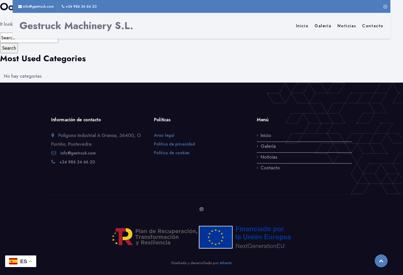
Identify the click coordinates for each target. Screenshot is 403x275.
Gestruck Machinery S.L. (76, 26)
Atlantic (226, 262)
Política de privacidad (174, 144)
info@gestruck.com (78, 153)
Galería (323, 25)
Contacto (372, 25)
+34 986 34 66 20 (77, 162)
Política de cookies (171, 153)
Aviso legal (164, 136)
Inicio (302, 25)
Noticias (346, 25)
